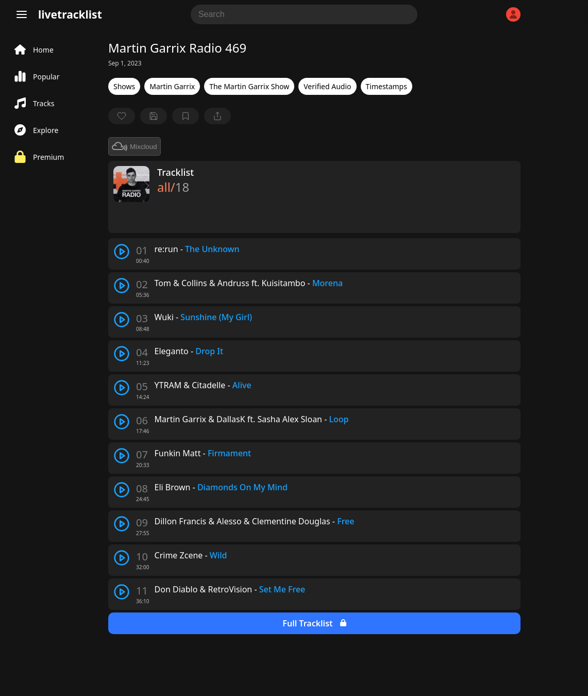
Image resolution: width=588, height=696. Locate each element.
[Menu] (21, 14)
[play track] (121, 251)
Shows (124, 86)
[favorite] (121, 116)
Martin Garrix (172, 86)
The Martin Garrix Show (249, 86)
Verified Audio (327, 86)
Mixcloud (134, 146)
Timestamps (386, 86)
